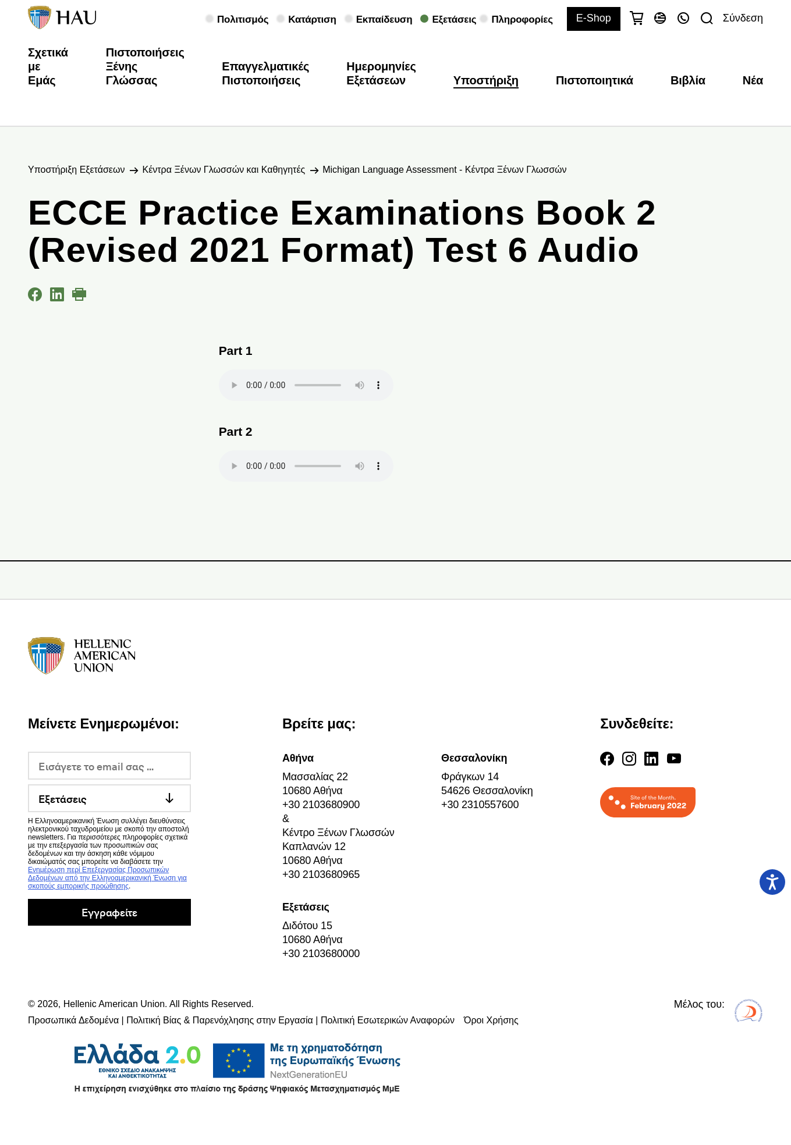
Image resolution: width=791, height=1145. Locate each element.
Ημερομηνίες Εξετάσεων (381, 73)
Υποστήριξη (486, 80)
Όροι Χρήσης (491, 1020)
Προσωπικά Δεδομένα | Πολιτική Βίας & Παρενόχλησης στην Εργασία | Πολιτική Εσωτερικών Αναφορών (241, 1020)
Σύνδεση (743, 18)
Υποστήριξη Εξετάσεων (76, 170)
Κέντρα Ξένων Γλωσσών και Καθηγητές (223, 170)
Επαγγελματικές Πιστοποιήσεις (265, 73)
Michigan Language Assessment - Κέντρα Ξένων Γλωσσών (444, 170)
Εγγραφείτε (109, 912)
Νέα (753, 80)
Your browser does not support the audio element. (306, 385)
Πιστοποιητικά (594, 80)
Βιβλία (688, 80)
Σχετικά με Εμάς (48, 66)
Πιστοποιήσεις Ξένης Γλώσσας (145, 66)
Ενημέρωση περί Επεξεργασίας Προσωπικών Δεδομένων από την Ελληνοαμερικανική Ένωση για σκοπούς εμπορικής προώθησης (107, 878)
